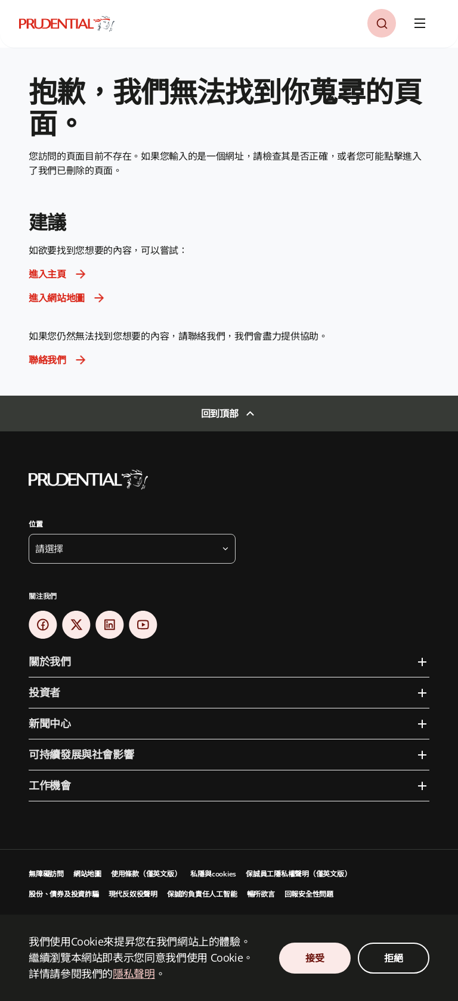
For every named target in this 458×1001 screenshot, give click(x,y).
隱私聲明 (134, 973)
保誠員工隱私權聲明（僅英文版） (298, 874)
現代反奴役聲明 (133, 894)
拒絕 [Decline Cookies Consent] (393, 958)
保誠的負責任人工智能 (202, 894)
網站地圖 (87, 874)
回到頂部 (220, 413)
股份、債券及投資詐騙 (64, 894)
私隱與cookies (213, 874)
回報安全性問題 (308, 894)
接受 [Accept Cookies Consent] (314, 958)
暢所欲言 (261, 894)
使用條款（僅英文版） (146, 874)
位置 (36, 524)
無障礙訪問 (46, 874)
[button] (381, 23)
